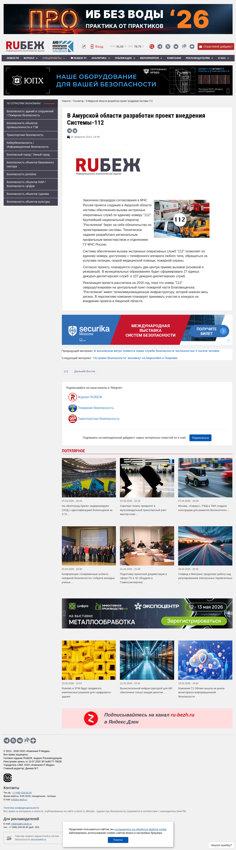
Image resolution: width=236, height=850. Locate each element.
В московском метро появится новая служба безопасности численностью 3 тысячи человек (156, 350)
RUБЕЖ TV (78, 58)
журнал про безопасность (111, 811)
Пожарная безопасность (91, 408)
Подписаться (200, 437)
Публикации (125, 58)
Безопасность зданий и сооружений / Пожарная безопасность (30, 113)
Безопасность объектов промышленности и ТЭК (22, 125)
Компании (174, 58)
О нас (223, 58)
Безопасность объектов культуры (28, 201)
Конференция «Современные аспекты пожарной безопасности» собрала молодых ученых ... (88, 578)
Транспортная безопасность (25, 135)
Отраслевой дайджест (216, 46)
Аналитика (100, 58)
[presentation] (65, 613)
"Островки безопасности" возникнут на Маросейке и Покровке (134, 358)
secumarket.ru (38, 839)
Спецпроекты (54, 58)
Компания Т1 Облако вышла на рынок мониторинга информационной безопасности (201, 692)
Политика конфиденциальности (21, 807)
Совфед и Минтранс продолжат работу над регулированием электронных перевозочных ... (205, 578)
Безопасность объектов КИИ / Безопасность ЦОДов (26, 184)
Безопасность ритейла (21, 174)
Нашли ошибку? (221, 845)
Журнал (31, 58)
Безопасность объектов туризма (28, 193)
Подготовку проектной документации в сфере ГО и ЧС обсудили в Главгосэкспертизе (143, 578)
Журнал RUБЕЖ (85, 397)
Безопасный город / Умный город (28, 154)
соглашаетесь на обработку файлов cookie (140, 829)
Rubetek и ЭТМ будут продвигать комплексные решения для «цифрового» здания (86, 692)
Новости (13, 58)
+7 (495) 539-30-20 (22, 792)
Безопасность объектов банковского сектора (30, 164)
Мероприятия (151, 58)
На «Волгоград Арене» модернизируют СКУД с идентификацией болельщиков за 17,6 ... (87, 510)
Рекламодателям (199, 58)
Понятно (118, 840)
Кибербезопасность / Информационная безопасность (28, 144)
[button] (145, 625)
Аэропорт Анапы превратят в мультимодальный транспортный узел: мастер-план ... (143, 510)
